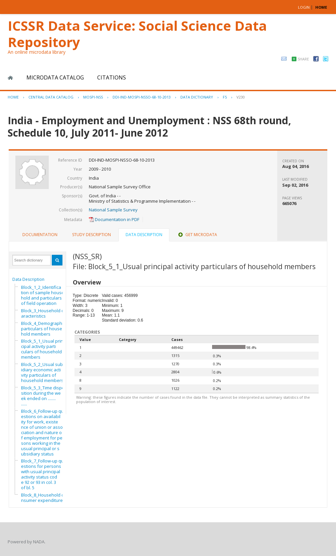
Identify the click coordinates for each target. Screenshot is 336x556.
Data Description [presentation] (144, 234)
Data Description (28, 279)
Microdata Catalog (55, 77)
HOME (321, 7)
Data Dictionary (196, 97)
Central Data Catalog (50, 97)
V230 (240, 97)
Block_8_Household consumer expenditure (43, 497)
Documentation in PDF (114, 219)
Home (10, 77)
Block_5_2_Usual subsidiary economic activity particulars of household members (43, 372)
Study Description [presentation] (91, 234)
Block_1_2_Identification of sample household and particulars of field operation (42, 295)
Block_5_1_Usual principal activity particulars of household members (42, 349)
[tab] (39, 234)
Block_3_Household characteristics (43, 313)
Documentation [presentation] (39, 234)
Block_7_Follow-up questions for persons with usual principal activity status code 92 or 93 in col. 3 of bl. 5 (42, 474)
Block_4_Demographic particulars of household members (43, 329)
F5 (225, 97)
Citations (111, 77)
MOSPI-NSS (93, 97)
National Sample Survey (113, 210)
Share (303, 58)
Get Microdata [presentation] (197, 234)
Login (304, 7)
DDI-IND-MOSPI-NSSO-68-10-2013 (142, 97)
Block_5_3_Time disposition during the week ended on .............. (42, 395)
